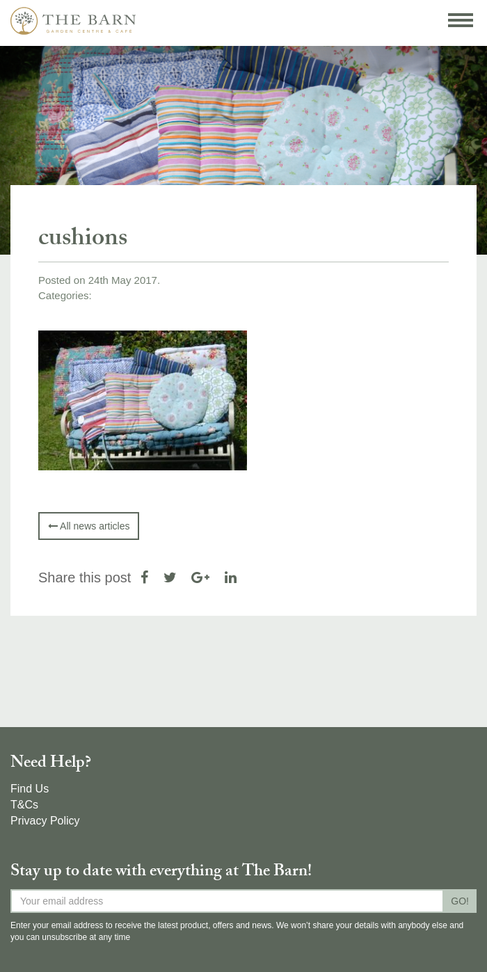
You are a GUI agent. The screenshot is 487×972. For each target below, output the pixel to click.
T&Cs (24, 805)
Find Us (29, 789)
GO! (460, 901)
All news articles (88, 526)
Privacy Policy (45, 821)
